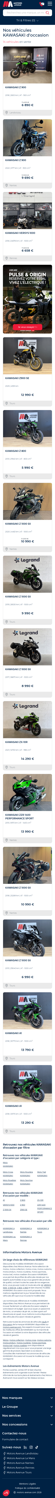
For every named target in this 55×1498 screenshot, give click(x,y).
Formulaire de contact (15, 1439)
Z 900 (22, 1205)
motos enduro (9, 1343)
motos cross (30, 1340)
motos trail (7, 1345)
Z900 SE (23, 1210)
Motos (6, 1340)
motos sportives (39, 1343)
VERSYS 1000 (8, 1205)
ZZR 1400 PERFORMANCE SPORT (44, 1208)
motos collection (16, 1340)
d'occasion (7, 1324)
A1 (4, 1200)
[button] (6, 299)
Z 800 (22, 1200)
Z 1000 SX (7, 1210)
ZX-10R (40, 1200)
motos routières (24, 1343)
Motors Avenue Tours (18, 1472)
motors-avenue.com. (12, 1327)
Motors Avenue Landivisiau (21, 1453)
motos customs (44, 1340)
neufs (44, 1322)
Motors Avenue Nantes (19, 1463)
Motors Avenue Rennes (19, 1467)
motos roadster (20, 1345)
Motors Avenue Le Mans (19, 1458)
